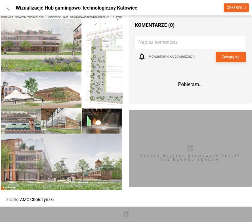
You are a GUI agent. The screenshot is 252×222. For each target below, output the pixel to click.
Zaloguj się (231, 57)
